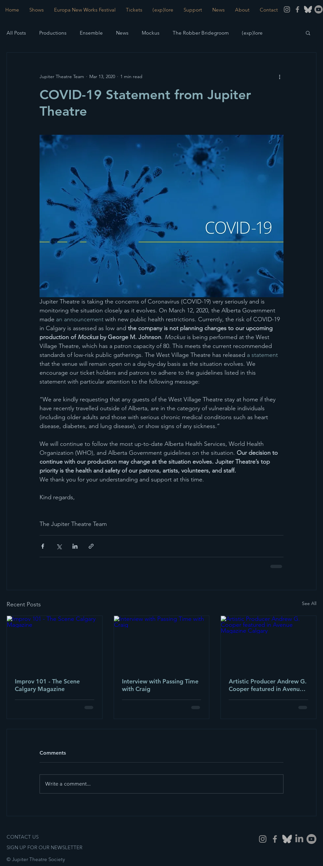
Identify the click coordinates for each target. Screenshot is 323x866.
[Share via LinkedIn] (75, 546)
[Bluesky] (287, 839)
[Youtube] (318, 9)
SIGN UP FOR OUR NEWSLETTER (44, 847)
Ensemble (91, 33)
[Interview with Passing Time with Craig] (161, 642)
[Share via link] (91, 546)
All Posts (16, 33)
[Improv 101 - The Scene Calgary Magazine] (54, 642)
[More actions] (279, 76)
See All (309, 603)
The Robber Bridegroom (201, 33)
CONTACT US (23, 837)
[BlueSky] (308, 9)
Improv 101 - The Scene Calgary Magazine (47, 685)
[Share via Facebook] (43, 546)
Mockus (151, 33)
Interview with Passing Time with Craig (160, 685)
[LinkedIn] (299, 839)
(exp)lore (252, 33)
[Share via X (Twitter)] (59, 546)
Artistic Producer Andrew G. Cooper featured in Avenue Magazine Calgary (268, 685)
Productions (53, 33)
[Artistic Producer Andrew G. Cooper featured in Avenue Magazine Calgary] (268, 642)
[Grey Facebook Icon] (297, 9)
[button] (308, 32)
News (122, 33)
